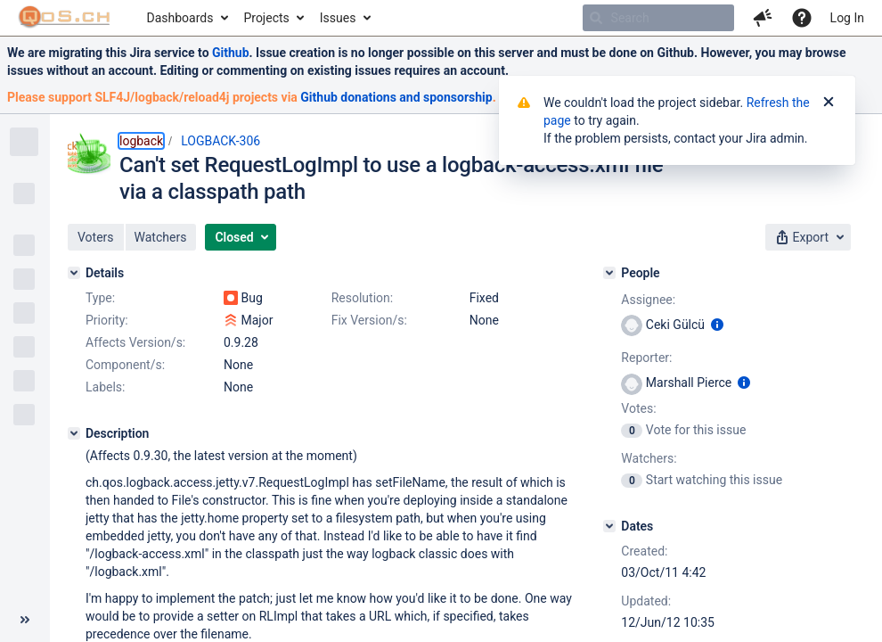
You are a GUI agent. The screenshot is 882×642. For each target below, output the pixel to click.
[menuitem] (186, 18)
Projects (266, 18)
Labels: (105, 387)
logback (141, 141)
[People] (609, 273)
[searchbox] (658, 17)
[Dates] (609, 526)
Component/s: (125, 365)
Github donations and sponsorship (396, 97)
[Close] (828, 102)
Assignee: (648, 299)
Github (230, 52)
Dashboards (180, 18)
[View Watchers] (633, 480)
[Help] (801, 18)
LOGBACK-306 (220, 141)
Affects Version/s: (135, 342)
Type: (100, 298)
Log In (847, 18)
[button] (762, 18)
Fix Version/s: (369, 320)
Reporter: (646, 357)
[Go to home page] (64, 18)
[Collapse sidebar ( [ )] (25, 619)
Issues (338, 18)
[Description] (74, 433)
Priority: (107, 320)
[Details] (74, 273)
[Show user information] (717, 324)
